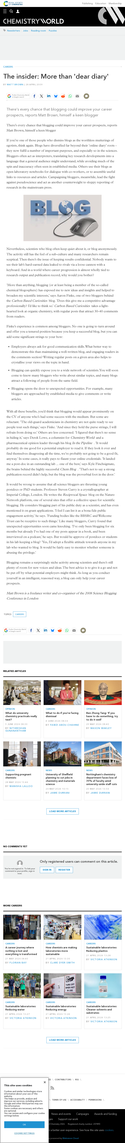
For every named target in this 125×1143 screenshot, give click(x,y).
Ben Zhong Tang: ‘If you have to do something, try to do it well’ (102, 716)
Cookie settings (24, 1133)
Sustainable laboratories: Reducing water (20, 1008)
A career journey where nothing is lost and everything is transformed (21, 951)
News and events (61, 1113)
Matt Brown (15, 84)
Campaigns (82, 1113)
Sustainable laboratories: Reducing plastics (101, 949)
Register (64, 869)
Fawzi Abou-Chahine (64, 725)
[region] (24, 1110)
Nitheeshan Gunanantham (15, 729)
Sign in (47, 869)
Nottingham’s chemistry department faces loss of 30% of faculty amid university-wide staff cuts (101, 779)
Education (100, 3)
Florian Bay (18, 962)
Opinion (10, 709)
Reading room (38, 30)
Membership (115, 3)
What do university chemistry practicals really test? (21, 716)
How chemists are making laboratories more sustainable (61, 951)
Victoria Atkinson (103, 959)
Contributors (63, 1079)
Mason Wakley (101, 728)
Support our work (68, 1119)
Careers (8, 67)
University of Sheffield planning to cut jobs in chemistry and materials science (60, 779)
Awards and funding (105, 1113)
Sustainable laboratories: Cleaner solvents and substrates (101, 1009)
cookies (109, 1130)
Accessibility (77, 1100)
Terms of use (59, 1100)
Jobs (25, 30)
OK (24, 1124)
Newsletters (13, 30)
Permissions (95, 1100)
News (49, 770)
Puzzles (53, 30)
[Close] (44, 1082)
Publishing (87, 3)
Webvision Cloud (70, 1138)
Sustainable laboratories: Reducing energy (61, 1008)
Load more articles (62, 811)
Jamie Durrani (60, 792)
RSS (77, 1079)
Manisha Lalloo (21, 786)
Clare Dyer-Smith (62, 962)
